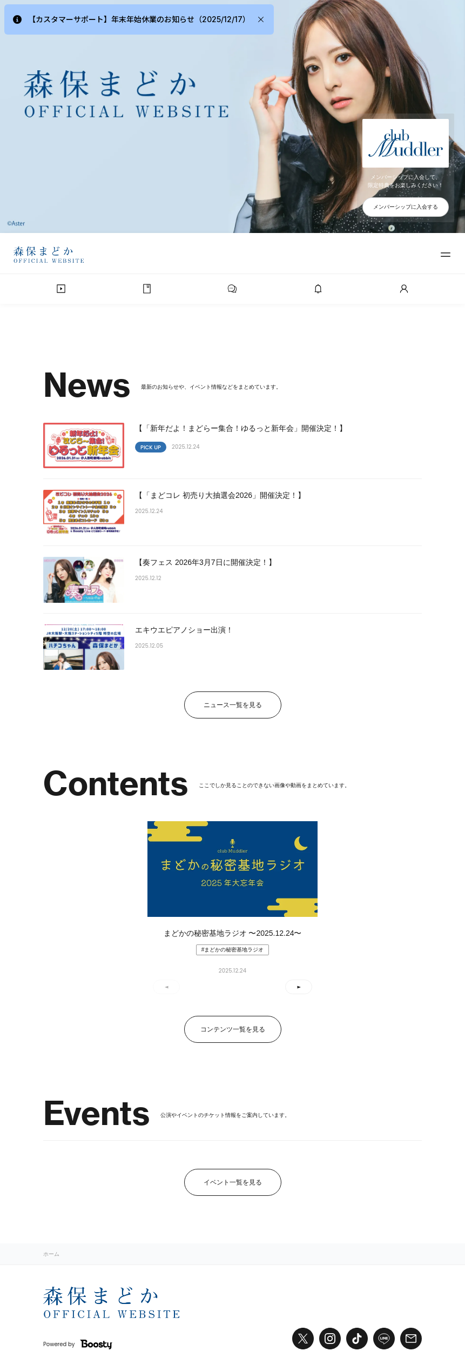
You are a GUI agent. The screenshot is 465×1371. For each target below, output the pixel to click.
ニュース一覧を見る (233, 705)
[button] (298, 987)
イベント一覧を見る (233, 1182)
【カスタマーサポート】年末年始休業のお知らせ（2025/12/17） (139, 19)
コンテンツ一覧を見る (232, 1029)
